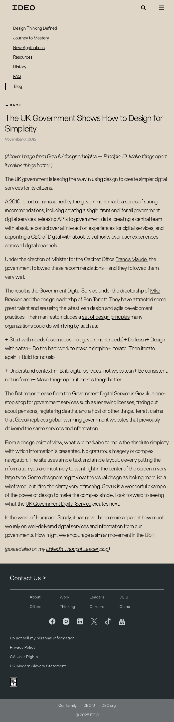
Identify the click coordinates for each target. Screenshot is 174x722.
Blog (18, 86)
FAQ (17, 77)
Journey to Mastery (31, 38)
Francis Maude (131, 259)
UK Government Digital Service (58, 504)
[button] (144, 8)
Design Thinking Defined (35, 28)
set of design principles (106, 317)
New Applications (29, 48)
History (19, 67)
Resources (22, 57)
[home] (22, 7)
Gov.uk (142, 393)
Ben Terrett (95, 299)
